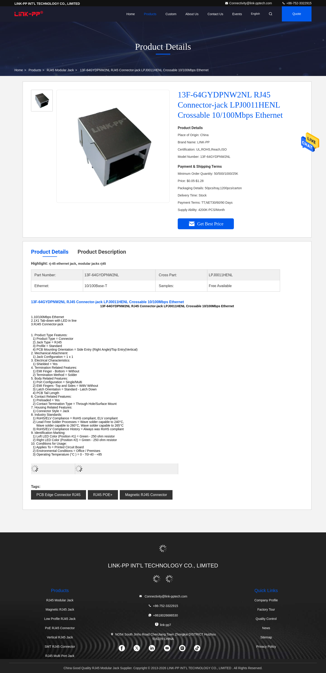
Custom (169, 14)
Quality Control (266, 619)
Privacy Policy (266, 646)
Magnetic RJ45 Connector (146, 495)
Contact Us (214, 14)
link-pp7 (163, 624)
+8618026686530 (163, 615)
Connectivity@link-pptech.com (249, 3)
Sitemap (266, 637)
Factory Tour (266, 609)
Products (148, 14)
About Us (190, 14)
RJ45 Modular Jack (60, 70)
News (266, 628)
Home (129, 14)
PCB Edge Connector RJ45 (58, 495)
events (236, 14)
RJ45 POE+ (103, 495)
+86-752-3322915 (297, 3)
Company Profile (266, 600)
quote (296, 14)
